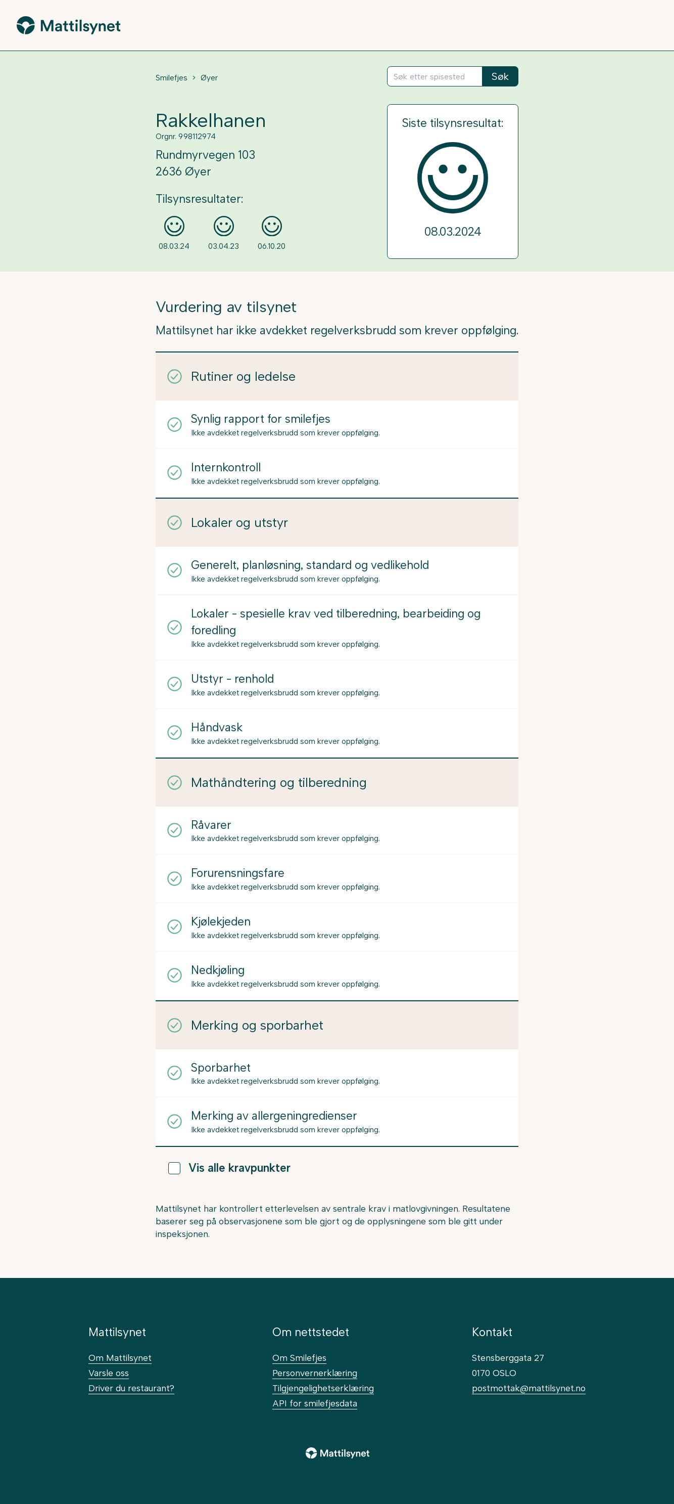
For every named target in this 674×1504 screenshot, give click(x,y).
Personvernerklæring (314, 1372)
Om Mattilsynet (120, 1357)
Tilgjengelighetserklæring (323, 1388)
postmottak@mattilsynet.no (529, 1388)
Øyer (209, 77)
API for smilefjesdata (314, 1403)
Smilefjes (171, 77)
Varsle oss (108, 1372)
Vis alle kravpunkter (229, 1168)
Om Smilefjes (299, 1357)
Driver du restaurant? (131, 1388)
